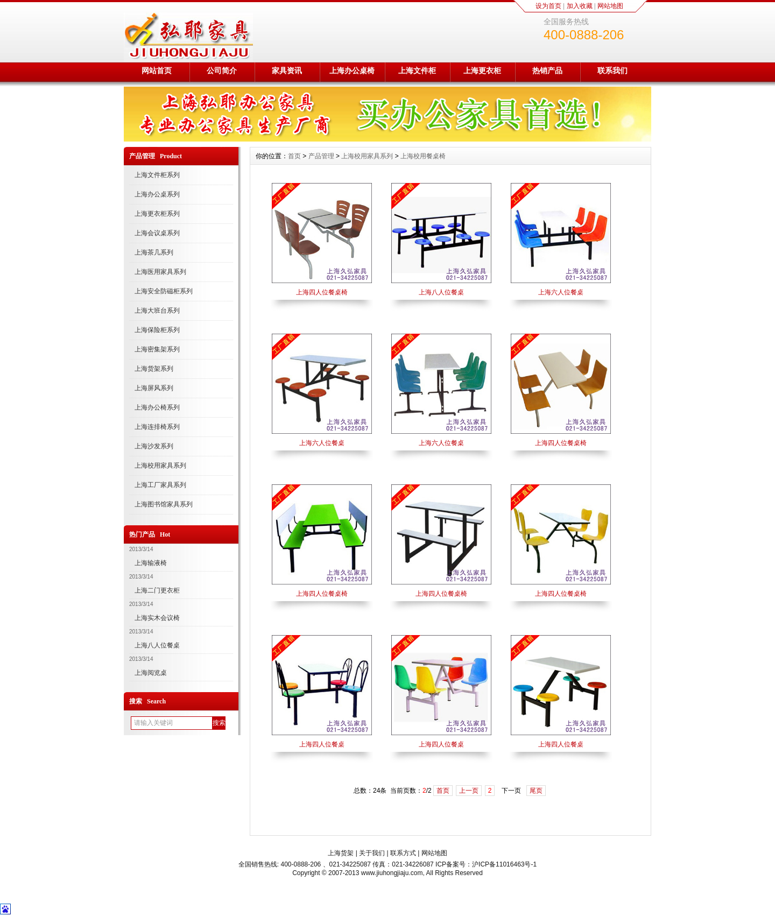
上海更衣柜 (482, 70)
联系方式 (403, 853)
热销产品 (547, 70)
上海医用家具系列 (160, 272)
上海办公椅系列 (157, 407)
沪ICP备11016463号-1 (504, 864)
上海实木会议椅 (157, 618)
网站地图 (610, 6)
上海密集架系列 (157, 349)
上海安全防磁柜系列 (164, 291)
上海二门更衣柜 (157, 590)
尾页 (536, 790)
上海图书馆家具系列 (164, 504)
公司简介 (222, 70)
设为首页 (548, 6)
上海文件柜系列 (157, 175)
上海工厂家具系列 (160, 485)
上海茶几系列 (154, 252)
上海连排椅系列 (157, 427)
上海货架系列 (154, 368)
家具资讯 (287, 70)
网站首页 (157, 70)
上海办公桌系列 (157, 194)
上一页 (468, 790)
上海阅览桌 (151, 673)
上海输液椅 (151, 563)
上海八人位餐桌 (157, 645)
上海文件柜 (417, 70)
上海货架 (341, 853)
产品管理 (321, 156)
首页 (294, 156)
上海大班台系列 (157, 310)
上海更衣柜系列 (157, 213)
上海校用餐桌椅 (423, 156)
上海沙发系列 (154, 446)
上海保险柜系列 (157, 330)
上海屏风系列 (154, 388)
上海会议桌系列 (157, 233)
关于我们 (372, 853)
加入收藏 (580, 6)
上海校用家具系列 (160, 465)
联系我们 (612, 70)
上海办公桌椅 (352, 70)
